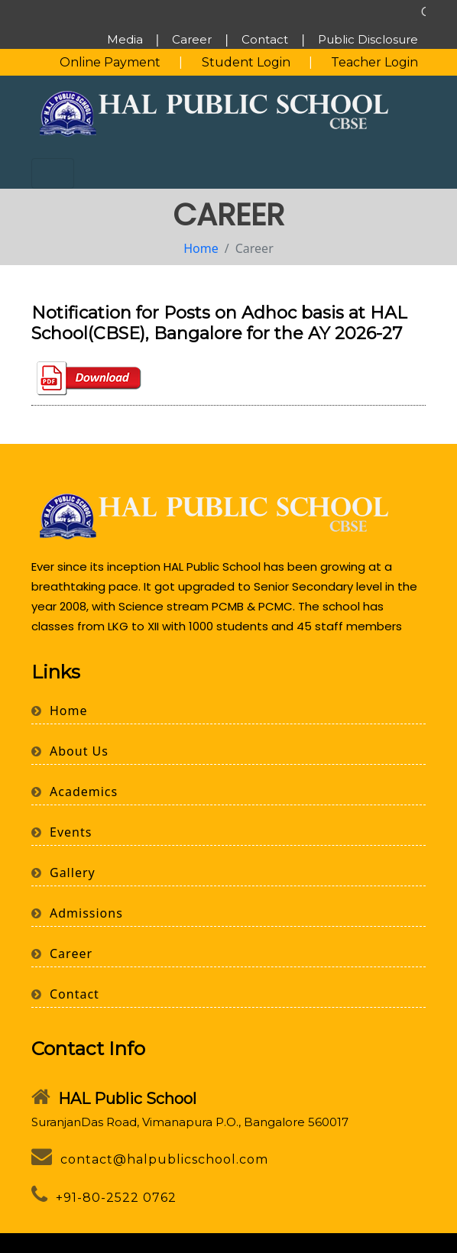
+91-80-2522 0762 (104, 1197)
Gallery (63, 872)
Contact (264, 39)
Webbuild (388, 1242)
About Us (70, 751)
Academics (74, 791)
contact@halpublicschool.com (149, 1159)
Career (192, 39)
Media (125, 39)
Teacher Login (374, 62)
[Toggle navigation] (52, 173)
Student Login (246, 62)
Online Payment (110, 62)
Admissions (77, 913)
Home (201, 248)
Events (61, 832)
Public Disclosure (368, 39)
